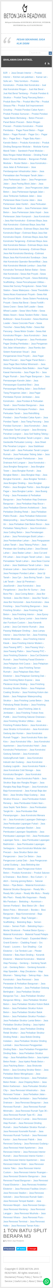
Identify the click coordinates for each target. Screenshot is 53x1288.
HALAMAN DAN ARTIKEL (18, 60)
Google (32, 1249)
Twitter (21, 1249)
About (32, 1281)
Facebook (9, 1249)
